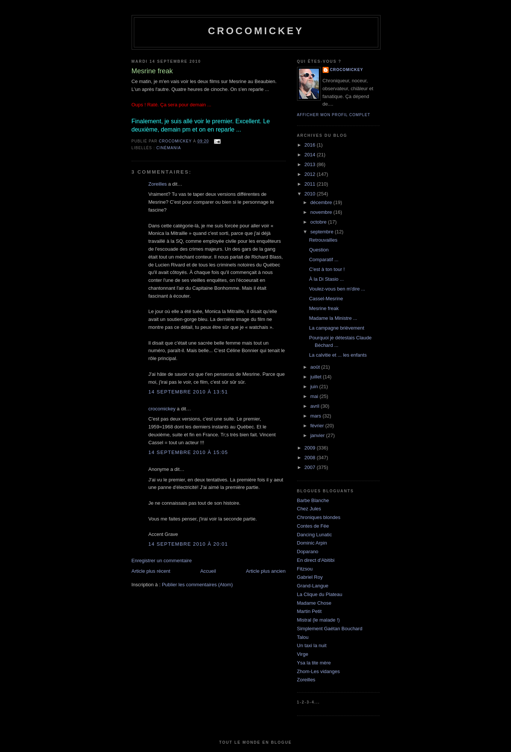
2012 (311, 174)
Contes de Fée (313, 526)
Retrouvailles (323, 240)
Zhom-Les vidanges (318, 671)
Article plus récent (151, 571)
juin (314, 386)
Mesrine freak (324, 308)
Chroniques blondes (319, 517)
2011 (311, 184)
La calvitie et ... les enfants (338, 355)
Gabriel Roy (310, 577)
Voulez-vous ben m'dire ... (337, 289)
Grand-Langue (313, 586)
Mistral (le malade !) (318, 620)
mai (315, 396)
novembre (321, 212)
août (315, 367)
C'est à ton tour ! (327, 269)
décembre (321, 202)
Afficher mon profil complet (333, 115)
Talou (303, 637)
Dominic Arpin (312, 543)
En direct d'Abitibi (316, 560)
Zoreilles (158, 184)
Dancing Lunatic (314, 534)
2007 (311, 467)
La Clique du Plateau (320, 594)
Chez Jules (309, 508)
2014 (311, 154)
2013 (311, 164)
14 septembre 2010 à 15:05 (188, 452)
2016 (311, 145)
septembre (322, 232)
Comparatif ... (323, 259)
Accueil (208, 571)
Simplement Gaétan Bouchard (329, 628)
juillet (316, 377)
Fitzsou (305, 569)
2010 (311, 194)
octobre (319, 222)
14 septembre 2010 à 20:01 (188, 544)
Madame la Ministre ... (333, 318)
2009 (311, 448)
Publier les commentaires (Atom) (197, 584)
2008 (311, 457)
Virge (302, 654)
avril (315, 406)
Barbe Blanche (313, 500)
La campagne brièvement (336, 328)
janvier (318, 435)
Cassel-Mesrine (326, 298)
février (317, 425)
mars (316, 416)
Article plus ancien (266, 571)
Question (319, 250)
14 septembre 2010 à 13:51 (188, 392)
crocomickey (256, 30)
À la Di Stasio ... (326, 279)
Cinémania (168, 148)
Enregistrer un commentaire (162, 560)
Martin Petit (309, 611)
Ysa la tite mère (314, 663)
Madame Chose (314, 603)
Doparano (307, 551)
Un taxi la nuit (312, 645)
